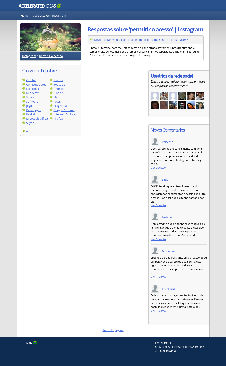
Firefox (58, 119)
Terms (167, 342)
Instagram (59, 15)
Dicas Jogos (33, 110)
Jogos (29, 106)
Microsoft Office (37, 119)
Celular (31, 80)
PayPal (30, 114)
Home (25, 15)
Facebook (32, 89)
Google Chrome (64, 110)
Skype (30, 123)
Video (30, 97)
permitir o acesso (51, 56)
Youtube (59, 84)
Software (32, 101)
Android (59, 89)
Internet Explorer (65, 114)
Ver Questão (158, 167)
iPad (56, 97)
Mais (28, 131)
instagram (29, 56)
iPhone (58, 93)
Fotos (57, 101)
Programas (61, 106)
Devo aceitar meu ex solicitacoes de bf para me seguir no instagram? (141, 40)
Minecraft (32, 93)
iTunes (58, 80)
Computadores (36, 84)
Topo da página (113, 330)
